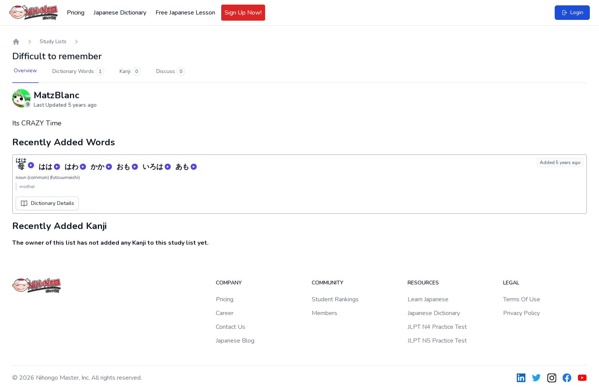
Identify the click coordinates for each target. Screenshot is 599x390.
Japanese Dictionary (120, 12)
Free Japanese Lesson (185, 12)
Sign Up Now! (243, 12)
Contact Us (230, 327)
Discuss (170, 71)
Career (224, 313)
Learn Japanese (428, 299)
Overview (25, 70)
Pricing (75, 12)
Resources (423, 282)
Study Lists (53, 41)
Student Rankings (335, 299)
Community (327, 282)
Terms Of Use (521, 299)
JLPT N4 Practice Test (437, 327)
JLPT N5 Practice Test (437, 340)
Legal (511, 282)
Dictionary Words (78, 71)
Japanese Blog (235, 340)
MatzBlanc (56, 95)
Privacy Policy (521, 313)
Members (324, 313)
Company (229, 282)
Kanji (130, 71)
